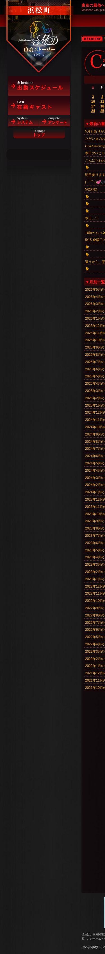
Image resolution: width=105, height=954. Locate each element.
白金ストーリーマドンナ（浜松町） (39, 29)
